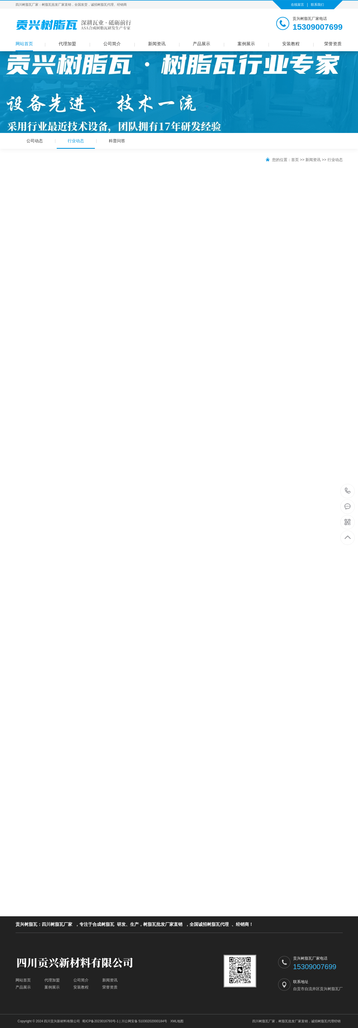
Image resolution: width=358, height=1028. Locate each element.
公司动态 (34, 140)
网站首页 (24, 43)
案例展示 (246, 43)
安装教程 (291, 43)
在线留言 (297, 5)
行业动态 (76, 143)
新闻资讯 (157, 43)
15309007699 (348, 491)
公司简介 (112, 43)
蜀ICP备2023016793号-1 (100, 1021)
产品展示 (201, 43)
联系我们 (317, 5)
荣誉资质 (333, 43)
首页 (295, 159)
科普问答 (117, 140)
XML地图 (177, 1021)
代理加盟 (67, 43)
